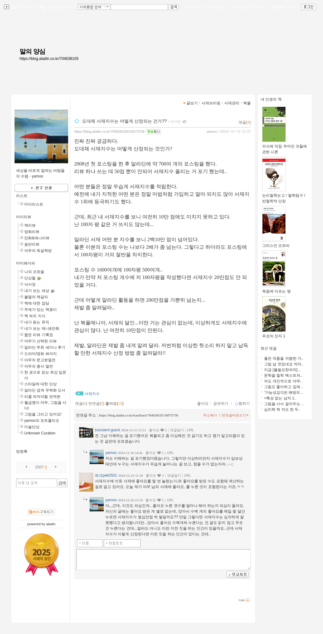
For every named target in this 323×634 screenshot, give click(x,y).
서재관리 (241, 7)
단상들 (30, 278)
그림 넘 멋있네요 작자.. (283, 364)
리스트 (21, 196)
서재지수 (92, 394)
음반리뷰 (31, 244)
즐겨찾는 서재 (284, 7)
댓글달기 (177, 430)
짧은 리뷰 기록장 (38, 335)
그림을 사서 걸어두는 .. (283, 404)
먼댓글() (96, 403)
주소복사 (210, 415)
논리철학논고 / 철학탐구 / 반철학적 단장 (283, 196)
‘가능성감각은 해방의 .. (283, 392)
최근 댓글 (269, 348)
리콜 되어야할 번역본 (42, 396)
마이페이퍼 (25, 263)
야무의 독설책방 (38, 250)
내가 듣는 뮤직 (36, 322)
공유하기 (220, 403)
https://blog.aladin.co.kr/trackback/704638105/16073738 (138, 415)
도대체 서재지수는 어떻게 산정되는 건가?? (124, 121)
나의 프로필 (34, 272)
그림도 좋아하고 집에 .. (283, 387)
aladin (50, 524)
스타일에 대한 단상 (40, 384)
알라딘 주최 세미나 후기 (44, 347)
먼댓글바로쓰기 (236, 415)
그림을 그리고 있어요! (43, 414)
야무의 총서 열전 (38, 366)
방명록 (21, 451)
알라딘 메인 (62, 7)
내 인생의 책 (271, 99)
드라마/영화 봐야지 (40, 354)
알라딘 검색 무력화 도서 (44, 390)
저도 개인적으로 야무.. (283, 381)
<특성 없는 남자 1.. (280, 398)
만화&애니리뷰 (37, 238)
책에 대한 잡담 (36, 303)
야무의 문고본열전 (40, 360)
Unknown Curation (40, 433)
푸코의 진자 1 (274, 334)
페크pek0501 (106, 475)
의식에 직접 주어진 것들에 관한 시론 (284, 147)
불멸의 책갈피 (36, 297)
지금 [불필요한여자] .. (282, 370)
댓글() (244, 122)
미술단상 (31, 427)
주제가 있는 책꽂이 (40, 309)
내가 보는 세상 (36, 290)
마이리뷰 (23, 217)
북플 (42, 7)
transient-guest (107, 430)
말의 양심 (32, 51)
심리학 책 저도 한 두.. (282, 409)
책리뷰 (30, 225)
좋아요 (202, 403)
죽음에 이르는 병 (276, 289)
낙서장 (30, 284)
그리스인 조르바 (276, 243)
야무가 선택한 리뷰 (40, 341)
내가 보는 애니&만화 (41, 328)
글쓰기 (260, 7)
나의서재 (194, 7)
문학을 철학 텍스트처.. (283, 375)
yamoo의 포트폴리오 (41, 420)
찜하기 (242, 403)
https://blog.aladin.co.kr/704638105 (49, 58)
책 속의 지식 (34, 316)
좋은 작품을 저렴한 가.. (283, 358)
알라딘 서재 (22, 7)
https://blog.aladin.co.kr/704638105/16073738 (109, 131)
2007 (39, 467)
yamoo (212, 131)
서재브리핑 (217, 7)
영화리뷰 (31, 232)
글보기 (192, 103)
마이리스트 (33, 204)
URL (190, 430)
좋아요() (114, 403)
